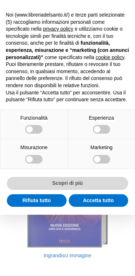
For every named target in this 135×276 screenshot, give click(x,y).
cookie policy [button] (110, 57)
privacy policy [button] (58, 29)
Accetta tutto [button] (98, 200)
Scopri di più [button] (67, 183)
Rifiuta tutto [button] (36, 200)
